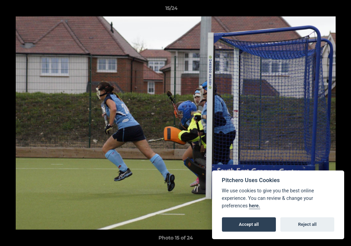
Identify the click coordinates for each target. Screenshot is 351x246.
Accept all (249, 224)
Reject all (307, 224)
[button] (322, 10)
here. (254, 206)
